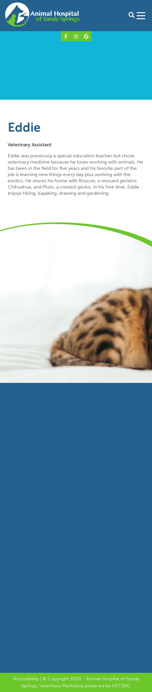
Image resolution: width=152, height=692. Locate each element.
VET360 (121, 686)
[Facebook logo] (66, 36)
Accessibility (26, 679)
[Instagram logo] (76, 36)
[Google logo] (86, 36)
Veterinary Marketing (61, 686)
